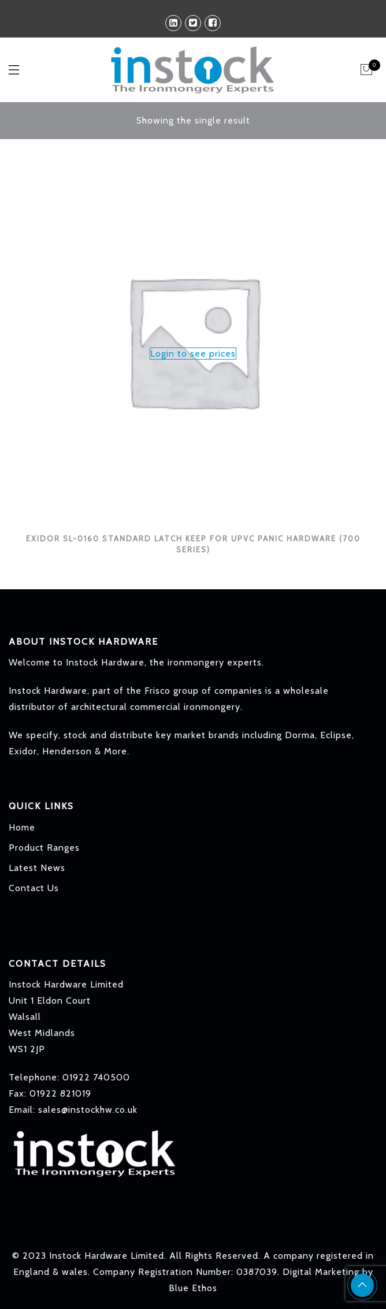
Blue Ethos (193, 1287)
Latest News (37, 867)
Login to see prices (193, 353)
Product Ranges (44, 847)
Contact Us (34, 887)
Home (22, 827)
